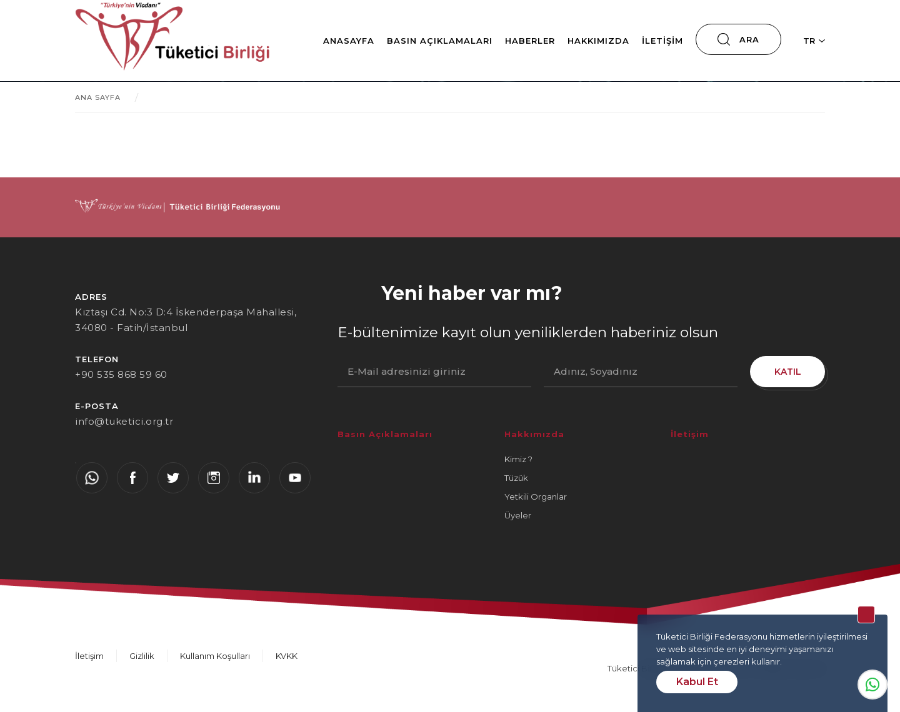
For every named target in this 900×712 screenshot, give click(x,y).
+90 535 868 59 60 (121, 374)
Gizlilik (141, 656)
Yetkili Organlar (535, 497)
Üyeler (517, 515)
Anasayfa (348, 41)
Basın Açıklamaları (439, 41)
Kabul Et (697, 682)
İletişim (662, 41)
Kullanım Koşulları (215, 656)
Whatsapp (873, 685)
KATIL (787, 371)
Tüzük (516, 478)
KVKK (287, 656)
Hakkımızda (598, 41)
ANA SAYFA (98, 97)
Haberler (530, 41)
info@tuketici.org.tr (124, 421)
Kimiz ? (518, 459)
